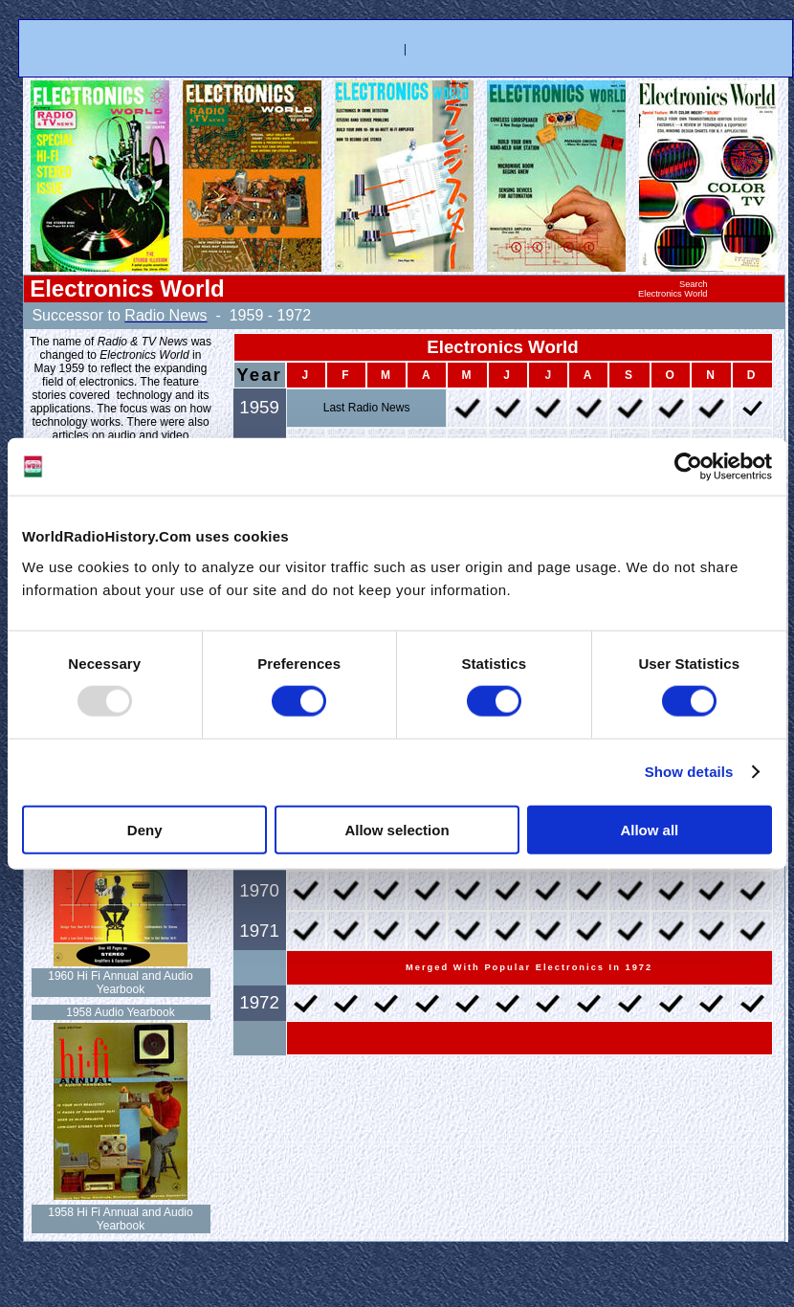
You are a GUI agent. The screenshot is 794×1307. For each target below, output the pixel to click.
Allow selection (396, 829)
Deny (145, 829)
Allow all (649, 829)
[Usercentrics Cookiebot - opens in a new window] (688, 467)
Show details (689, 772)
